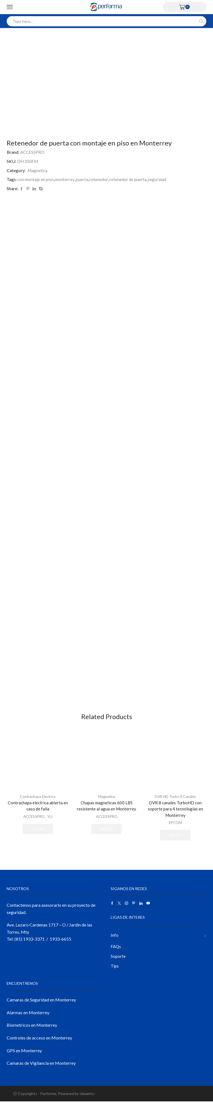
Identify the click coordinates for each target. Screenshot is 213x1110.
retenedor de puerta (130, 179)
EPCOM (175, 829)
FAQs (116, 954)
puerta (84, 179)
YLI (51, 822)
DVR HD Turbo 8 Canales (175, 802)
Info (114, 942)
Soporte (118, 964)
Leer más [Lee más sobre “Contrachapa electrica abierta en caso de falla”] (37, 835)
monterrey (66, 179)
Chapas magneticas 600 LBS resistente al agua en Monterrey (106, 811)
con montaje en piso (36, 179)
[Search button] (201, 21)
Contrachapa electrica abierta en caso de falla (38, 811)
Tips (115, 974)
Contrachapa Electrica (38, 802)
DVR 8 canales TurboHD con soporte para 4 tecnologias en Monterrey (175, 814)
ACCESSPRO (32, 152)
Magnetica (37, 170)
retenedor (101, 179)
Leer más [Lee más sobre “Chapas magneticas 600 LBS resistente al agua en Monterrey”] (106, 835)
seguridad (160, 179)
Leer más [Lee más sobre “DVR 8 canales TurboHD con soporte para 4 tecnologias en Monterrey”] (175, 842)
